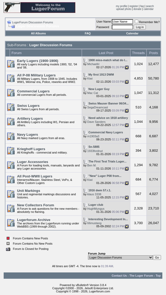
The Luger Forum (141, 275)
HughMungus (95, 208)
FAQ (88, 33)
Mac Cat (92, 92)
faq (142, 6)
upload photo (123, 9)
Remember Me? (147, 22)
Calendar (132, 33)
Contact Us (119, 275)
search (150, 6)
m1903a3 (93, 136)
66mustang (94, 223)
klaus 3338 (94, 194)
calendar (148, 9)
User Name (103, 21)
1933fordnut (95, 150)
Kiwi (89, 78)
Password (102, 27)
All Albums (38, 33)
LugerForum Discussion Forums (32, 22)
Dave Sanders (96, 121)
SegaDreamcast (97, 107)
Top (158, 275)
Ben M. (91, 165)
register (133, 6)
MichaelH (93, 64)
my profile (121, 6)
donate (137, 9)
